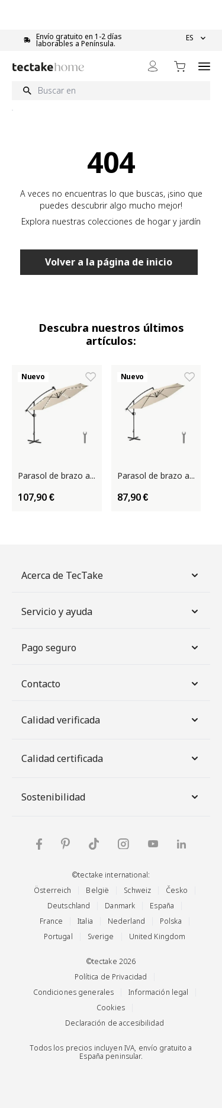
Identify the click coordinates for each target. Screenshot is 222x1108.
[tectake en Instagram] (123, 844)
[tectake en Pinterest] (65, 844)
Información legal (158, 992)
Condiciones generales (73, 992)
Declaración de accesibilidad (114, 1023)
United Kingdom (157, 936)
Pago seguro (111, 647)
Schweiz (137, 890)
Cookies (110, 1008)
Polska (171, 921)
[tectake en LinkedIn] (181, 844)
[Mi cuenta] (152, 66)
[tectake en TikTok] (94, 844)
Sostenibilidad (111, 796)
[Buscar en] (111, 90)
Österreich (52, 890)
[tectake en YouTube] (153, 843)
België (97, 890)
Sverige (101, 936)
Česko (177, 890)
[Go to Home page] (48, 67)
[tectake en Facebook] (39, 844)
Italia (85, 921)
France (51, 921)
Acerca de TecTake (111, 575)
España (162, 906)
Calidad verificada (111, 719)
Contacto (111, 683)
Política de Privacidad (111, 977)
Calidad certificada (111, 758)
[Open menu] (204, 66)
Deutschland (68, 906)
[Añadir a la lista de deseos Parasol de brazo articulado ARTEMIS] (90, 377)
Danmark (120, 906)
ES (195, 38)
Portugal (58, 936)
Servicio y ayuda (111, 611)
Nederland (126, 921)
